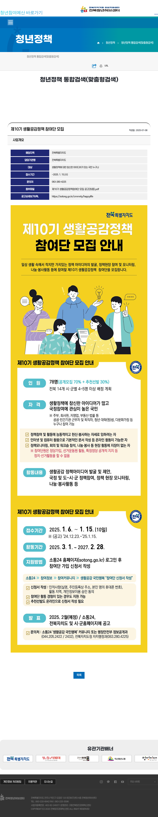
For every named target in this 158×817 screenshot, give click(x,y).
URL (106, 66)
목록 (79, 675)
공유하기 (94, 66)
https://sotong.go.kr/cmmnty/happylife (72, 196)
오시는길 (48, 781)
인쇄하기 (101, 66)
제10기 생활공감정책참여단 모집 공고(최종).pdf (75, 189)
